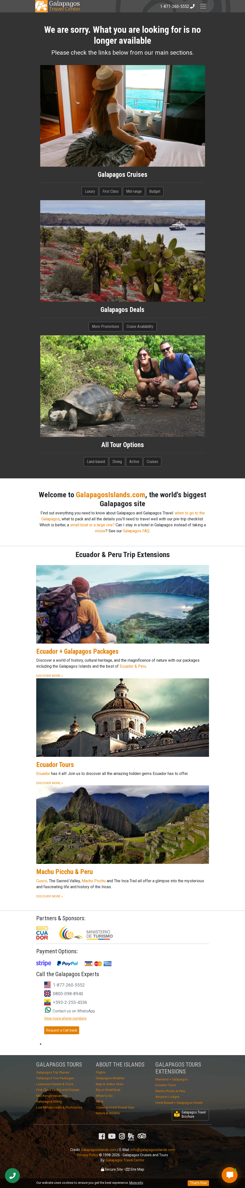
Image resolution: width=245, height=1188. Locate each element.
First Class (111, 191)
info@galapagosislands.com (153, 1150)
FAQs (100, 1101)
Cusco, (42, 881)
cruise (100, 531)
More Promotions (105, 326)
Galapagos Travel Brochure (190, 1114)
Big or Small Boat (108, 1090)
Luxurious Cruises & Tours (54, 1084)
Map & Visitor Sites (109, 1084)
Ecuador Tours (55, 765)
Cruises (152, 461)
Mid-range (134, 191)
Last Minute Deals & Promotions (59, 1107)
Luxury (90, 191)
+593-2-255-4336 (70, 1002)
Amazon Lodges (167, 1097)
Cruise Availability (140, 326)
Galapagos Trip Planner (53, 1072)
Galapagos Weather (110, 1078)
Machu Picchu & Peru (64, 872)
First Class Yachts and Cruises (57, 1090)
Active (134, 461)
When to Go (104, 1096)
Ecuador (43, 773)
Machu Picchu (94, 881)
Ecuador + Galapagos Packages (77, 651)
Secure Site (112, 1169)
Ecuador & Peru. (133, 666)
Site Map (135, 1169)
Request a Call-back (61, 1030)
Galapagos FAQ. (136, 531)
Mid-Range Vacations (51, 1096)
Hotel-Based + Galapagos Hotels (179, 1103)
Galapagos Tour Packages (55, 1078)
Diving (117, 461)
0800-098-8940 (68, 993)
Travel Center (64, 6)
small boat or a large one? (92, 525)
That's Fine (198, 1183)
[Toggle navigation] (203, 6)
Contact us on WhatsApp (70, 1011)
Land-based (96, 461)
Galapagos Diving (49, 1101)
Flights (100, 1072)
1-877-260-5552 (69, 985)
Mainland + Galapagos (171, 1079)
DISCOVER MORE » (49, 676)
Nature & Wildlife (108, 1113)
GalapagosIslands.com (110, 494)
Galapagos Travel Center (125, 1160)
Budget (154, 191)
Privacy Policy (87, 1155)
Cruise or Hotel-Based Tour (115, 1107)
